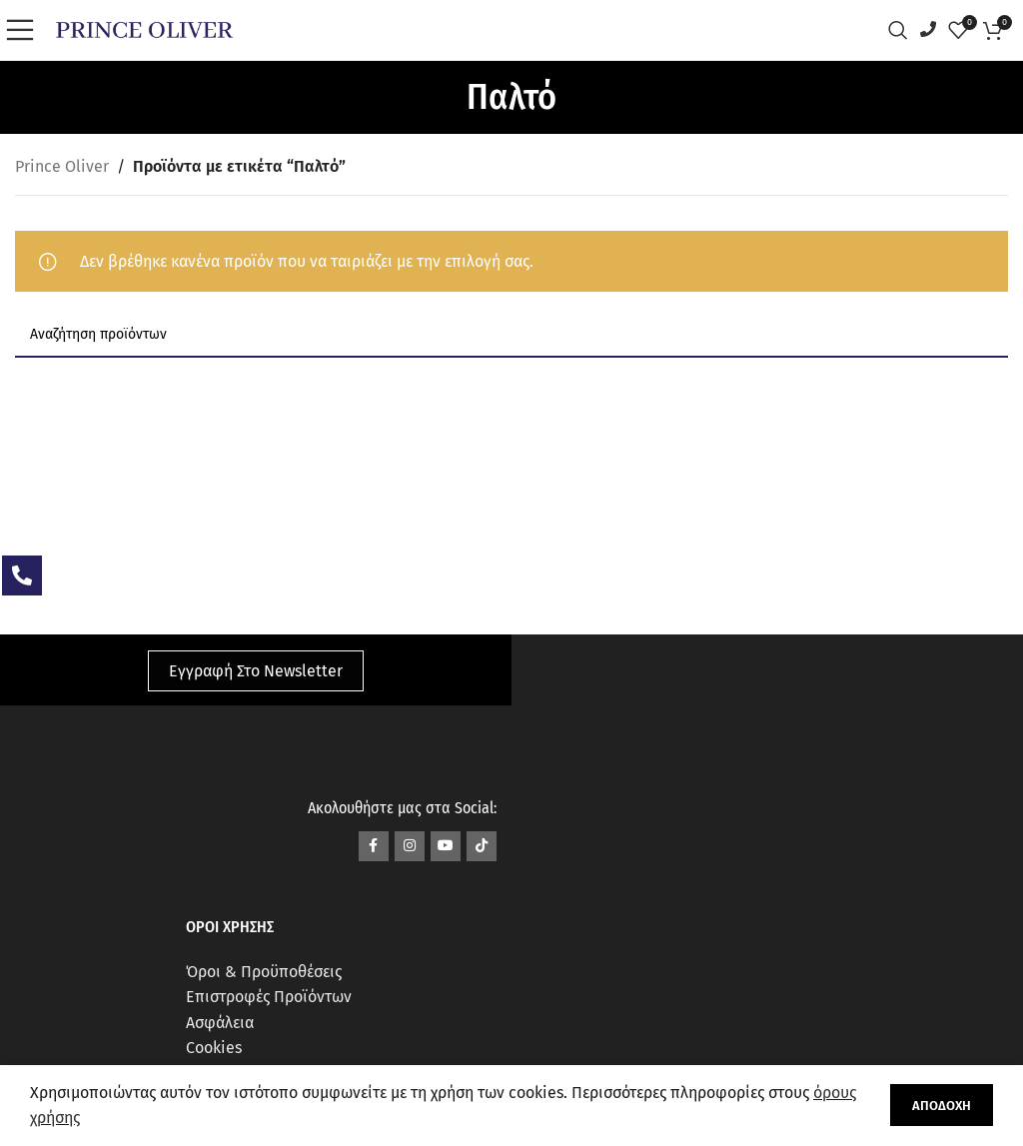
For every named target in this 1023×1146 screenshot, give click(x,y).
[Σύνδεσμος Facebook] (374, 846)
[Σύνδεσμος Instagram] (410, 846)
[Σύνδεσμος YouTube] (446, 846)
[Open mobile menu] (25, 30)
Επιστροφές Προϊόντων (269, 996)
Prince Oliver (62, 166)
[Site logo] (144, 28)
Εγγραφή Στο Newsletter (256, 670)
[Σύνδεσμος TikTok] (482, 846)
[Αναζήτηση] (903, 30)
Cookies (214, 1047)
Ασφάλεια (220, 1022)
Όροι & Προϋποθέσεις (264, 971)
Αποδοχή (941, 1105)
